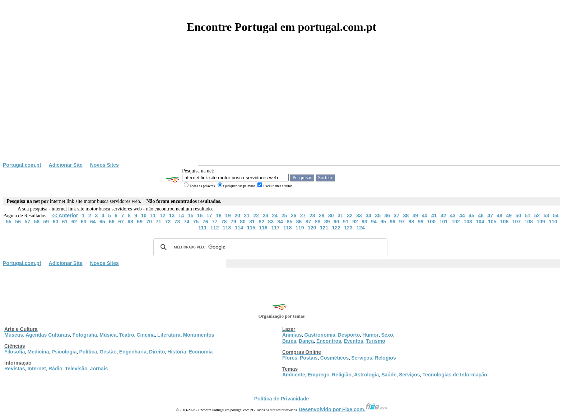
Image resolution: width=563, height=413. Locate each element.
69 (140, 221)
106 (504, 221)
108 (529, 221)
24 (275, 215)
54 (556, 215)
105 (492, 221)
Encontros (328, 341)
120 (312, 228)
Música (107, 335)
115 (251, 228)
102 (456, 221)
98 (411, 221)
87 (308, 221)
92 (355, 221)
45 (471, 215)
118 (287, 228)
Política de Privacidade (281, 399)
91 (346, 221)
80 (243, 221)
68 (130, 221)
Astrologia (366, 375)
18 (219, 215)
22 (256, 215)
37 (397, 215)
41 (434, 215)
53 (546, 215)
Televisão (76, 368)
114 (239, 228)
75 (196, 221)
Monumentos (198, 335)
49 (509, 215)
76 (205, 221)
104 (480, 221)
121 (324, 228)
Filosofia (14, 352)
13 (172, 215)
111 (202, 228)
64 (93, 221)
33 (359, 215)
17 (209, 215)
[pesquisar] (269, 247)
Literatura (169, 335)
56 (18, 221)
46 (481, 215)
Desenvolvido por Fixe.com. (343, 409)
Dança (306, 341)
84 (280, 221)
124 (360, 228)
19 (228, 215)
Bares (289, 341)
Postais (309, 358)
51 (528, 215)
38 (406, 215)
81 (252, 221)
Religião (341, 375)
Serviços (361, 358)
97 (402, 221)
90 (336, 221)
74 (187, 221)
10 (143, 215)
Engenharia (132, 352)
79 (233, 221)
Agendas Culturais (47, 335)
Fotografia (85, 335)
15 (191, 215)
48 (499, 215)
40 (425, 215)
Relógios (385, 358)
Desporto (349, 335)
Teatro (126, 335)
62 (74, 221)
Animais (292, 335)
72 (168, 221)
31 (340, 215)
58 (37, 221)
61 (65, 221)
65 (102, 221)
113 (227, 228)
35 (378, 215)
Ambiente (293, 375)
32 (350, 215)
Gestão (107, 352)
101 (443, 221)
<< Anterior (64, 215)
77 (215, 221)
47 (490, 215)
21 (247, 215)
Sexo (387, 335)
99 (421, 221)
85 (290, 221)
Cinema (146, 335)
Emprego (319, 375)
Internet (37, 368)
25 (284, 215)
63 (84, 221)
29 (322, 215)
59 (46, 221)
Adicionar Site (66, 165)
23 (266, 215)
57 (27, 221)
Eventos (353, 341)
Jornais (99, 368)
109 (541, 221)
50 (518, 215)
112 (214, 228)
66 (112, 221)
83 (271, 221)
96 (392, 221)
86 (299, 221)
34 (368, 215)
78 (224, 221)
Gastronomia (319, 335)
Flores (289, 358)
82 (261, 221)
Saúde (388, 375)
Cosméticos (334, 358)
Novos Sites (104, 165)
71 (159, 221)
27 (303, 215)
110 (553, 221)
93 (364, 221)
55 (8, 221)
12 (163, 215)
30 (331, 215)
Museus (13, 335)
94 (374, 221)
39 (415, 215)
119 (300, 228)
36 (387, 215)
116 (263, 228)
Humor (370, 335)
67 (121, 221)
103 (468, 221)
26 (294, 215)
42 (443, 215)
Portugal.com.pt (22, 165)
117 (275, 228)
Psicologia (63, 352)
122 (336, 228)
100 (431, 221)
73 (177, 221)
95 (383, 221)
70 (149, 221)
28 (312, 215)
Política (88, 352)
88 (318, 221)
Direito (157, 352)
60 (56, 221)
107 (516, 221)
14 (181, 215)
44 (462, 215)
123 (348, 228)
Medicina (38, 352)
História (176, 352)
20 (237, 215)
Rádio (55, 368)
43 (453, 215)
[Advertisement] (281, 108)
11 (153, 215)
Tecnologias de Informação (455, 375)
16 (200, 215)
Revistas (14, 368)
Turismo (375, 341)
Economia (201, 352)
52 (537, 215)
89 (327, 221)
